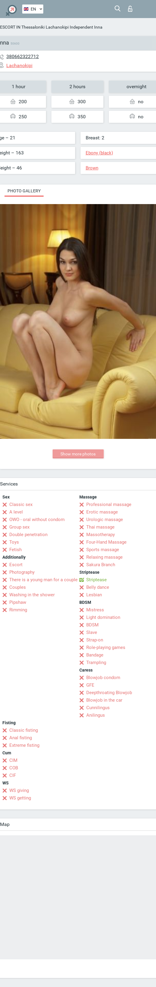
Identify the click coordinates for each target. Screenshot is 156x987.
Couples (17, 587)
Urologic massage (104, 519)
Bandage (94, 655)
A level (16, 512)
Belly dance (97, 587)
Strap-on (94, 640)
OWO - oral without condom (37, 519)
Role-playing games (105, 647)
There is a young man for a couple (43, 579)
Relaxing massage (104, 557)
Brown (92, 168)
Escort (16, 564)
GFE (90, 685)
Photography (22, 572)
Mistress (95, 610)
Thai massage (100, 527)
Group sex (19, 527)
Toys (14, 542)
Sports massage (102, 549)
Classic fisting (23, 730)
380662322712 (22, 56)
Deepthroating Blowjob (109, 692)
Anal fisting (20, 737)
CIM (13, 760)
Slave (91, 632)
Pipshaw (17, 602)
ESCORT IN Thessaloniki (22, 27)
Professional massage (108, 504)
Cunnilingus (98, 707)
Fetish (15, 549)
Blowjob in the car (104, 700)
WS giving (19, 790)
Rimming (18, 610)
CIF (12, 775)
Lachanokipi (57, 27)
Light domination (103, 617)
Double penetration (28, 534)
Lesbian (94, 594)
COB (13, 768)
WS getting (20, 798)
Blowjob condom (103, 677)
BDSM (92, 625)
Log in (130, 8)
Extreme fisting (24, 745)
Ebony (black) (99, 153)
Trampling (96, 662)
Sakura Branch (100, 564)
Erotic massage (102, 512)
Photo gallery (24, 190)
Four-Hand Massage (106, 542)
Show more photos (78, 454)
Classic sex (20, 504)
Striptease (96, 579)
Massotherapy (100, 534)
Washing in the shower (32, 594)
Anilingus (95, 715)
